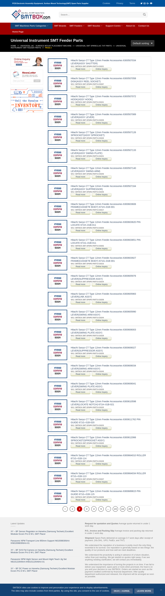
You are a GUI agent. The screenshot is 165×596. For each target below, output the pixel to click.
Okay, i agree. (122, 591)
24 (122, 509)
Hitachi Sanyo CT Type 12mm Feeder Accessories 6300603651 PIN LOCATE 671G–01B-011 (106, 241)
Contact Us (143, 26)
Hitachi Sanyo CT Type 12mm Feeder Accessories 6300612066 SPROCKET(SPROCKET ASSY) (103, 439)
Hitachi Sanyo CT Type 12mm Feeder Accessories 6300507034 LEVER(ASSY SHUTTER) (103, 62)
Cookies (106, 3)
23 (115, 509)
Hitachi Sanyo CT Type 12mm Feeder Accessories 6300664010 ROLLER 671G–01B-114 (108, 457)
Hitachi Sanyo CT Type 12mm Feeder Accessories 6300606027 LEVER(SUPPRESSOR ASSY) (103, 349)
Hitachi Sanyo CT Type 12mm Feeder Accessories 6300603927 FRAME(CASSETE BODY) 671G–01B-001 (103, 259)
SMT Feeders (76, 25)
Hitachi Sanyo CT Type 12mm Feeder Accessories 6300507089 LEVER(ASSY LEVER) (103, 116)
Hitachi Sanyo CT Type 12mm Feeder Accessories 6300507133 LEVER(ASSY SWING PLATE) (103, 151)
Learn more (144, 591)
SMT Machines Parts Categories (31, 25)
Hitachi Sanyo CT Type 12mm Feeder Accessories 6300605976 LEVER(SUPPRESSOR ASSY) (103, 277)
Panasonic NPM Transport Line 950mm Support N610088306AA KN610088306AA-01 (40, 541)
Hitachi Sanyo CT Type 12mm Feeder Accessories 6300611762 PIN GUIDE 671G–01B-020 (106, 421)
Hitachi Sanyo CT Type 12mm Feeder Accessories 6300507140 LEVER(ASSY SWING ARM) (103, 169)
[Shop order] (142, 43)
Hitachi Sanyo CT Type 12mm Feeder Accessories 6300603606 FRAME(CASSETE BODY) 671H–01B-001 (103, 205)
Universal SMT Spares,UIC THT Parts (94, 46)
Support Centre (114, 25)
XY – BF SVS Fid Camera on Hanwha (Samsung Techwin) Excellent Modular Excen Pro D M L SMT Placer (42, 551)
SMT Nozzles (95, 25)
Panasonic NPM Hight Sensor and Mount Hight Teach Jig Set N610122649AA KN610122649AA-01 (39, 560)
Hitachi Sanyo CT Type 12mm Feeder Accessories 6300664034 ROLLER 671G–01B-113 (108, 475)
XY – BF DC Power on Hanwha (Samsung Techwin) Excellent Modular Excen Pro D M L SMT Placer (43, 569)
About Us (130, 26)
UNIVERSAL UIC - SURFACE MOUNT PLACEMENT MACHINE (46, 46)
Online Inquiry (101, 69)
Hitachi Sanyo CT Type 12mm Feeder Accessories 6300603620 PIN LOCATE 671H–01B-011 (106, 223)
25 (129, 509)
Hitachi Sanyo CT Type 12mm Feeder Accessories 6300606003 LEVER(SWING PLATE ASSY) (103, 331)
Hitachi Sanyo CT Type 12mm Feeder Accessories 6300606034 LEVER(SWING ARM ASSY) (103, 367)
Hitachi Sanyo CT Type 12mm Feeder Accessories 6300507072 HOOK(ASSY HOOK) (103, 98)
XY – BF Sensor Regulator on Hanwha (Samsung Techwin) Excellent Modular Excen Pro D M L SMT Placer (42, 532)
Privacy (119, 3)
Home (13, 46)
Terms (132, 3)
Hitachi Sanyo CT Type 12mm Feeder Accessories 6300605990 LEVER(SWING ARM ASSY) (103, 313)
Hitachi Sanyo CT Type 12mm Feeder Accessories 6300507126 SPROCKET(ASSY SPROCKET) (103, 134)
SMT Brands (60, 26)
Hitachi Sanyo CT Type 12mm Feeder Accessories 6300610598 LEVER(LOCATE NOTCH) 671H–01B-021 (103, 403)
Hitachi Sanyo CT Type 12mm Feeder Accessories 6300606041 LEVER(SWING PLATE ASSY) (103, 385)
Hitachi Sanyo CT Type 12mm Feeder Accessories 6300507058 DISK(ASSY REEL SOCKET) (103, 80)
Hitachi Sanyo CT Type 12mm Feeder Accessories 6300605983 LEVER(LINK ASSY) (103, 295)
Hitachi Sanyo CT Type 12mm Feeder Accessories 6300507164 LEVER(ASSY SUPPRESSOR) (103, 187)
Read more (80, 69)
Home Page (18, 32)
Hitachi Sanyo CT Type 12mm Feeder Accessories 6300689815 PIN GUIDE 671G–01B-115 (106, 492)
